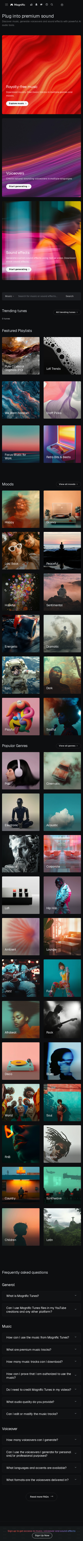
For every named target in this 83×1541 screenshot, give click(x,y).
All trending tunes (67, 312)
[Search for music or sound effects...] (38, 296)
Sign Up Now (42, 1535)
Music (8, 296)
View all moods (68, 484)
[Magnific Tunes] (17, 5)
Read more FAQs (41, 1496)
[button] (41, 1295)
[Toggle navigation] (6, 4)
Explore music (18, 103)
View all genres (68, 746)
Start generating (19, 186)
